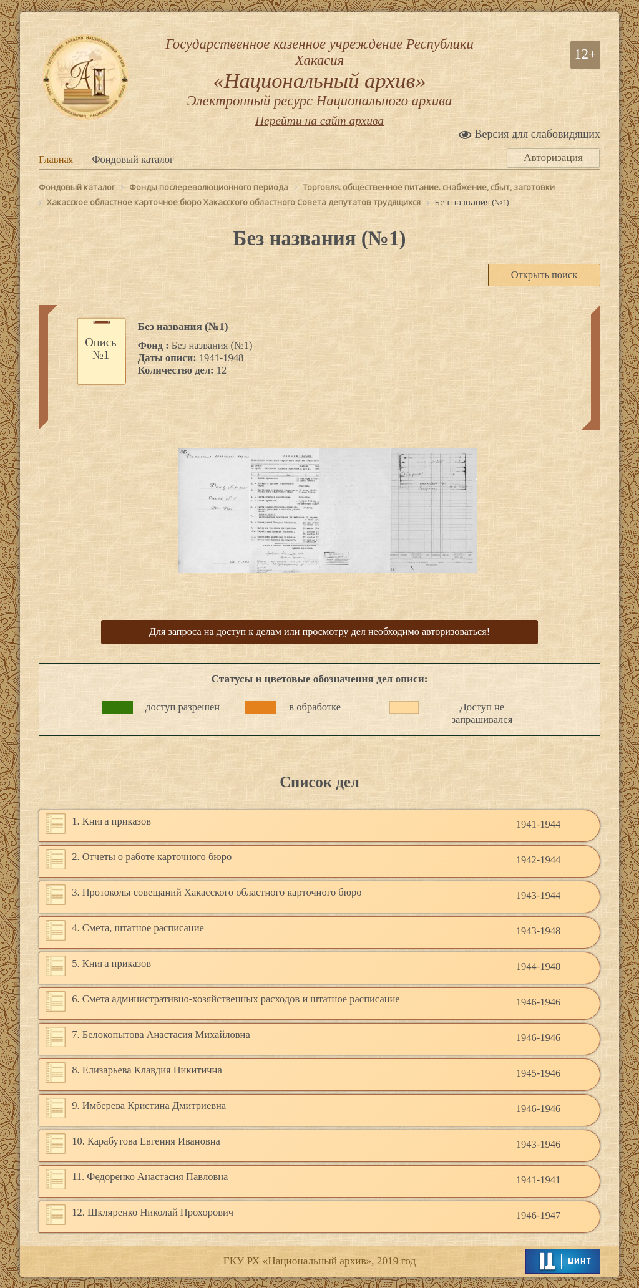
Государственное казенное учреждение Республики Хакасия (319, 74)
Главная (56, 164)
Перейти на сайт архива (319, 125)
